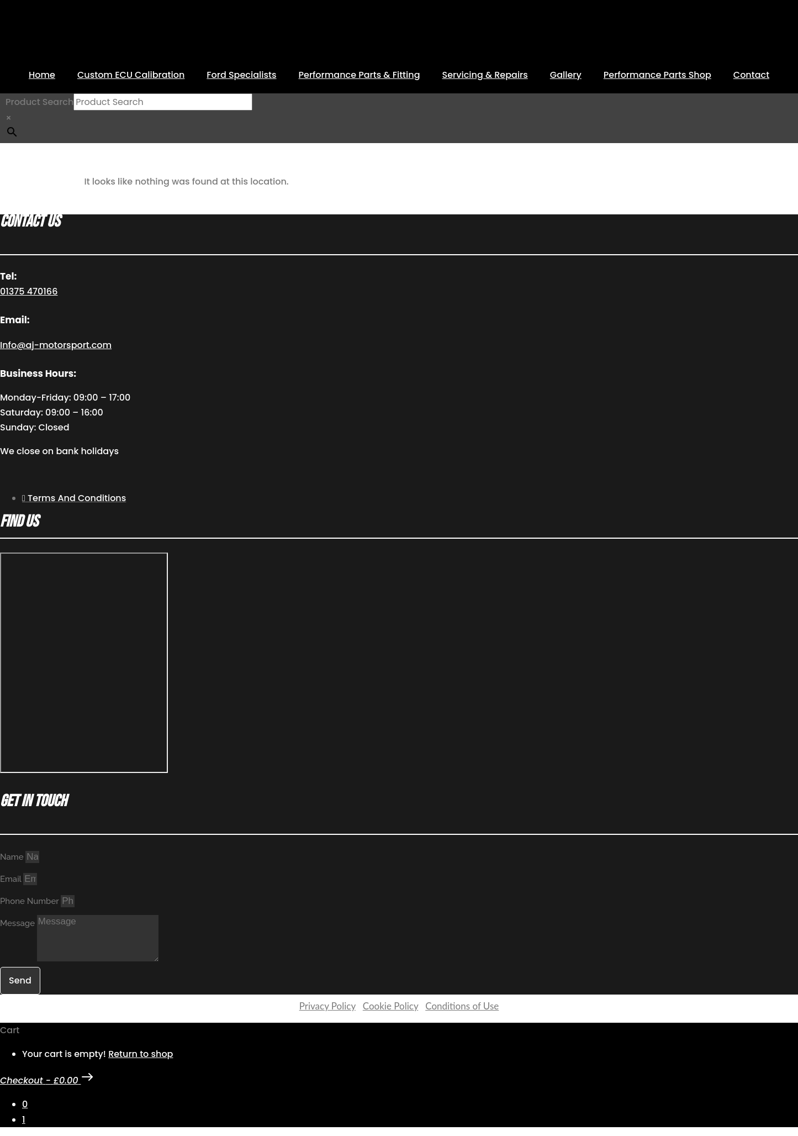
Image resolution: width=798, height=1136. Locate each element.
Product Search (39, 102)
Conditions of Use (462, 1006)
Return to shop (140, 1054)
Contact (751, 75)
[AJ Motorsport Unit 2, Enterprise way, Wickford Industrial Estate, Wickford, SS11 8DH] (84, 663)
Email (11, 879)
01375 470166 (28, 291)
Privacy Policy (327, 1006)
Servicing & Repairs (485, 75)
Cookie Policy (390, 1006)
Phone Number (30, 901)
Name (12, 857)
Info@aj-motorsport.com (56, 345)
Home (42, 75)
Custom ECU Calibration (130, 75)
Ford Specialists (241, 75)
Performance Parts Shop (657, 75)
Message (18, 923)
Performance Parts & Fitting (359, 75)
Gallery (566, 75)
